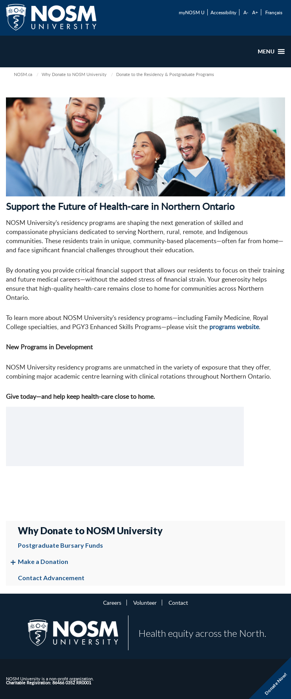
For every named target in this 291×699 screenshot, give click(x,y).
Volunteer (145, 602)
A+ (255, 12)
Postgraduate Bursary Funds (60, 545)
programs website (234, 326)
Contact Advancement (51, 577)
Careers (112, 602)
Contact (178, 602)
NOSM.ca (23, 74)
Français (273, 12)
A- (245, 12)
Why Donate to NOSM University (74, 74)
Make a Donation (43, 561)
